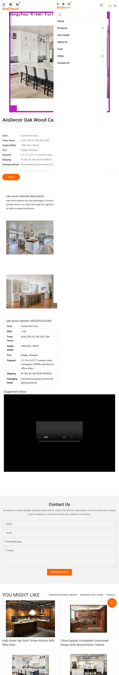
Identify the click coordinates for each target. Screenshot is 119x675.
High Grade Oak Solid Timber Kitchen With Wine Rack (28, 642)
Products (110, 595)
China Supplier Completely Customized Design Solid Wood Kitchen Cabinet (84, 642)
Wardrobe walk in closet (91, 595)
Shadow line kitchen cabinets (63, 595)
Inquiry (11, 177)
